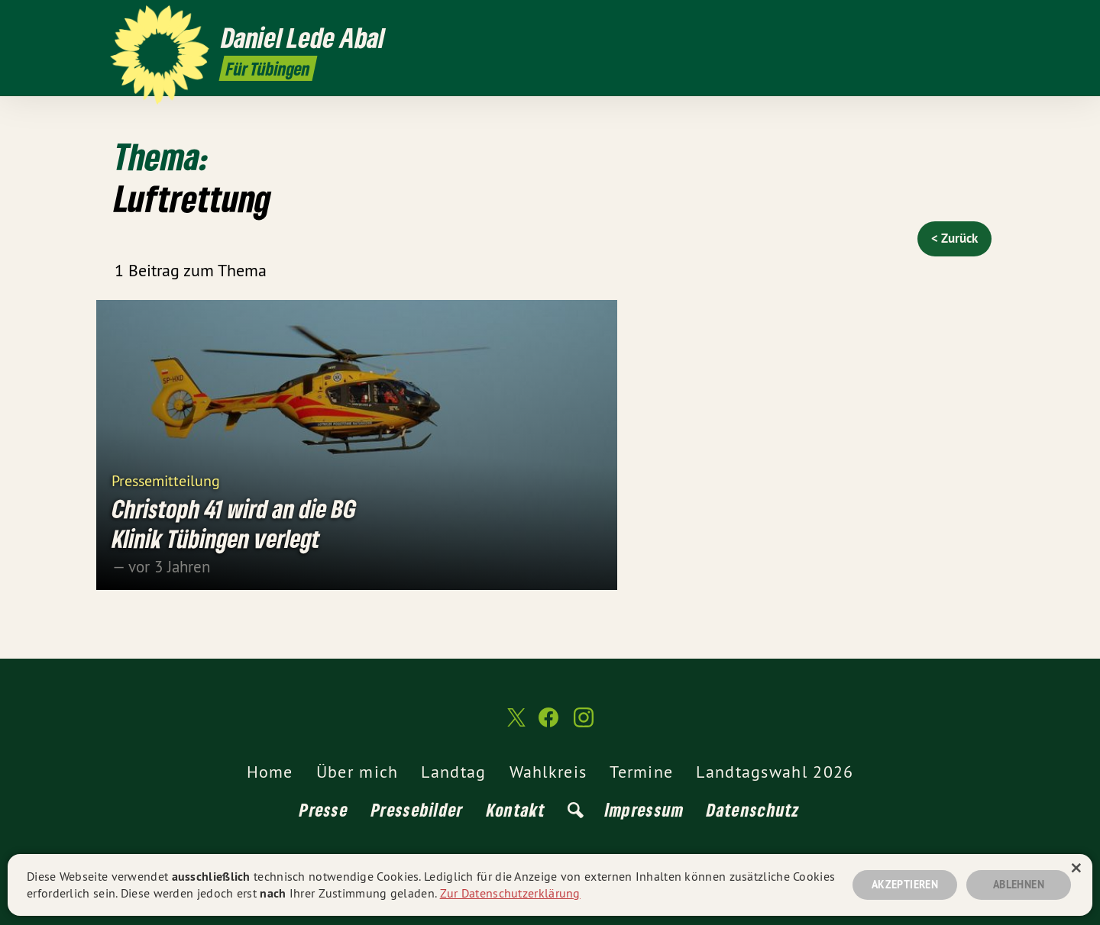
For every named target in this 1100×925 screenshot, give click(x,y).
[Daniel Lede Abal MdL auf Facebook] (958, 20)
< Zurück (954, 238)
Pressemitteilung (166, 479)
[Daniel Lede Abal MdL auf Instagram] (981, 20)
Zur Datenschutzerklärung (510, 893)
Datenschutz (753, 809)
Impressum (644, 809)
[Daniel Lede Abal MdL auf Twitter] (935, 20)
